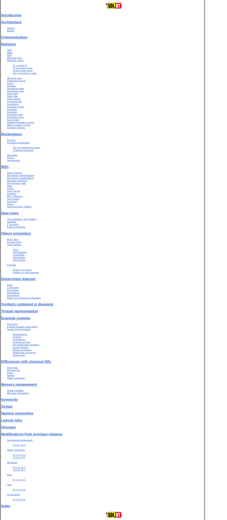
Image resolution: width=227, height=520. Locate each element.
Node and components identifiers (24, 298)
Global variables (15, 390)
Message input (14, 58)
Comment (12, 109)
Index (5, 506)
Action (10, 83)
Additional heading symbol (20, 122)
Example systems (15, 318)
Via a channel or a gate (24, 73)
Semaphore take (15, 88)
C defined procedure (23, 150)
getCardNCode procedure (26, 345)
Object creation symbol (19, 125)
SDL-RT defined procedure (26, 148)
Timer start (12, 94)
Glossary (8, 427)
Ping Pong (12, 324)
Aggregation (19, 257)
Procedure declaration (18, 143)
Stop (9, 55)
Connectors (13, 104)
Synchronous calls (16, 183)
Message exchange (17, 181)
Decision (11, 86)
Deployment (19, 355)
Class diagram (14, 245)
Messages (12, 155)
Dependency (13, 293)
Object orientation (16, 233)
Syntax (7, 406)
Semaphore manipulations (20, 178)
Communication (14, 37)
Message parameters (18, 393)
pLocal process (20, 347)
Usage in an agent (22, 270)
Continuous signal (16, 81)
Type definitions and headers (22, 219)
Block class (13, 239)
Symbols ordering (16, 128)
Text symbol (13, 120)
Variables (12, 222)
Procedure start (15, 115)
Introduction (11, 15)
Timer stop (12, 96)
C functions (13, 224)
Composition (19, 260)
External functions (16, 227)
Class (16, 249)
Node (9, 285)
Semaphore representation (20, 175)
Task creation (14, 99)
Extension (12, 112)
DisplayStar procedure (24, 352)
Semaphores (13, 160)
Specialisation (20, 252)
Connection (13, 290)
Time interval (13, 191)
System (11, 28)
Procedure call (14, 101)
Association (19, 255)
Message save (14, 78)
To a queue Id (20, 65)
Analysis (17, 337)
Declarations (11, 134)
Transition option (15, 107)
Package (11, 265)
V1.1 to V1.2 (19, 455)
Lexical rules (11, 420)
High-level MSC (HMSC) (19, 207)
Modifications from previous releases (32, 434)
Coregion (11, 194)
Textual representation (19, 311)
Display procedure (22, 350)
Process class (14, 242)
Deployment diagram (18, 279)
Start (9, 50)
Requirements (20, 334)
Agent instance (14, 173)
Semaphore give (15, 91)
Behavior (8, 44)
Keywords (9, 399)
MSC (5, 167)
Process (11, 140)
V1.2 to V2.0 (19, 457)
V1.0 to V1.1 (19, 445)
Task (9, 485)
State (9, 53)
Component (13, 287)
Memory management (19, 384)
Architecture (11, 22)
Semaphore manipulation (20, 440)
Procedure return (15, 117)
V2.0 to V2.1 (19, 470)
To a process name (22, 68)
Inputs (10, 373)
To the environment (22, 71)
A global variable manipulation (22, 327)
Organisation (13, 495)
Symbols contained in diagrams (27, 304)
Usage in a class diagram (26, 272)
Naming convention (17, 413)
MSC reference (15, 196)
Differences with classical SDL (26, 361)
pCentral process (21, 342)
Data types (10, 213)
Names (10, 375)
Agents (10, 31)
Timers (10, 158)
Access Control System (19, 329)
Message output (15, 60)
